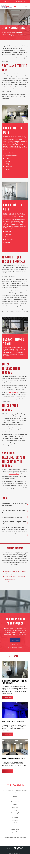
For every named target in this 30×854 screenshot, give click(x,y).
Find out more (8, 697)
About (15, 799)
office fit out (19, 32)
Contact (15, 810)
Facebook (15, 817)
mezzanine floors (14, 474)
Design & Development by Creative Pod (15, 837)
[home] (9, 6)
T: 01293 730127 (15, 829)
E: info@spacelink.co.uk (15, 832)
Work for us (15, 807)
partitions (10, 87)
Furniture (8, 231)
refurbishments (13, 392)
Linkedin (15, 823)
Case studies (15, 802)
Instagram (15, 820)
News (15, 804)
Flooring (7, 242)
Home (15, 796)
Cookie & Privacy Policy (15, 813)
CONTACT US (15, 640)
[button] (26, 6)
